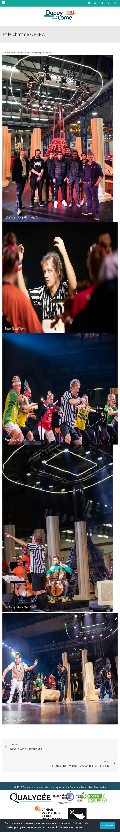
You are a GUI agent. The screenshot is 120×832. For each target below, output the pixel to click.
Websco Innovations (32, 787)
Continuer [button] (107, 825)
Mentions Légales (54, 787)
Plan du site (100, 787)
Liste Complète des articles (78, 787)
